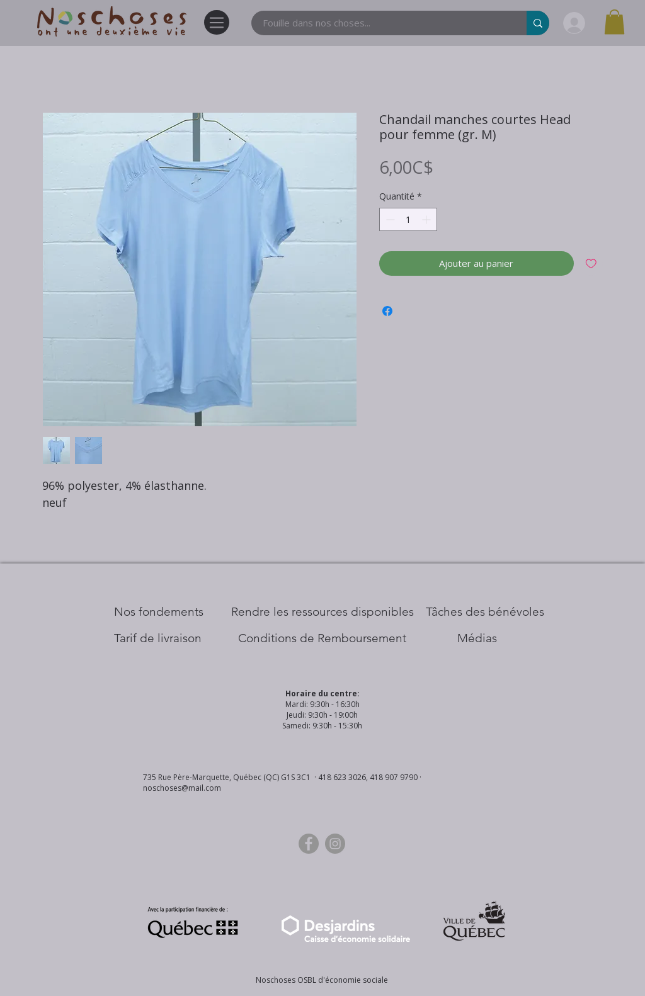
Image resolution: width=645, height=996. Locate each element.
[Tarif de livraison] (157, 638)
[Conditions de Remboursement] (322, 638)
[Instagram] (335, 844)
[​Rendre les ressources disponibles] (322, 612)
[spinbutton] (408, 219)
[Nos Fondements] (158, 612)
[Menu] (216, 22)
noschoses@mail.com (182, 788)
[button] (614, 21)
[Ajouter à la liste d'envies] (591, 263)
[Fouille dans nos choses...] (381, 23)
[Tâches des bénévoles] (485, 612)
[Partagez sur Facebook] (387, 311)
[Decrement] (389, 219)
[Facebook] (309, 844)
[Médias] (477, 638)
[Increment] (427, 219)
